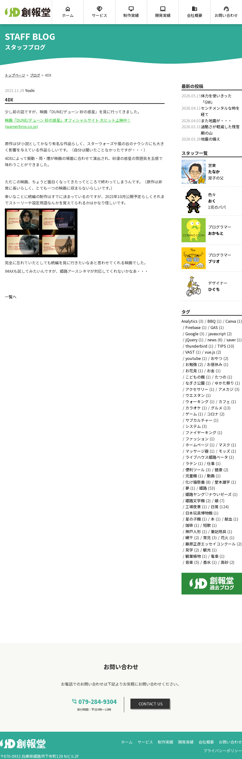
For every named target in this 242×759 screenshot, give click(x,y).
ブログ (35, 75)
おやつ (216, 358)
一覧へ (10, 297)
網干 (189, 537)
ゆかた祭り (224, 383)
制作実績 (165, 742)
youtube (193, 358)
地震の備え (210, 139)
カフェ (224, 401)
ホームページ (197, 445)
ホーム (127, 742)
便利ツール (195, 470)
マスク (224, 445)
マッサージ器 (197, 451)
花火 (224, 537)
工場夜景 (193, 506)
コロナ (213, 414)
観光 (207, 550)
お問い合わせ (230, 742)
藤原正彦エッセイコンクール (210, 544)
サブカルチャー (198, 420)
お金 (211, 370)
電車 (215, 556)
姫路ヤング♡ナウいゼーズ (208, 494)
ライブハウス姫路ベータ (206, 457)
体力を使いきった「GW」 (216, 99)
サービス (145, 742)
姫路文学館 (195, 500)
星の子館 (193, 519)
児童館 (191, 476)
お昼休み (214, 364)
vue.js (210, 352)
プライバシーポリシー (222, 750)
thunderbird (196, 346)
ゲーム (191, 414)
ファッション (197, 439)
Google (191, 334)
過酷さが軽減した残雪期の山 (220, 130)
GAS (214, 327)
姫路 (203, 488)
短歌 (207, 525)
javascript (217, 334)
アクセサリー (196, 389)
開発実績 (186, 742)
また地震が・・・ (216, 120)
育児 (207, 537)
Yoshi (30, 90)
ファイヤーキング (200, 432)
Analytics (189, 321)
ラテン (191, 463)
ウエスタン (195, 395)
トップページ (15, 75)
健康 (218, 470)
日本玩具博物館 (198, 513)
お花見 (191, 370)
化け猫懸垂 (195, 482)
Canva (231, 321)
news (212, 340)
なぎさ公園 (195, 383)
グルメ (216, 408)
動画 (211, 476)
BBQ (211, 321)
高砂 (224, 562)
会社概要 (206, 742)
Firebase (193, 327)
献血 (228, 519)
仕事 (211, 463)
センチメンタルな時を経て (220, 111)
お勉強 (191, 364)
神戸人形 (193, 531)
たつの (220, 377)
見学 (189, 550)
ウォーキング (197, 401)
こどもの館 (195, 377)
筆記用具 (218, 531)
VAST (190, 352)
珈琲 (189, 525)
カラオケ (193, 408)
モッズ (224, 451)
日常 (215, 506)
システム (193, 426)
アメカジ (226, 389)
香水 (207, 562)
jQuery (191, 340)
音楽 (189, 562)
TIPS (221, 346)
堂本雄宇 (222, 482)
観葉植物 (193, 556)
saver (231, 340)
